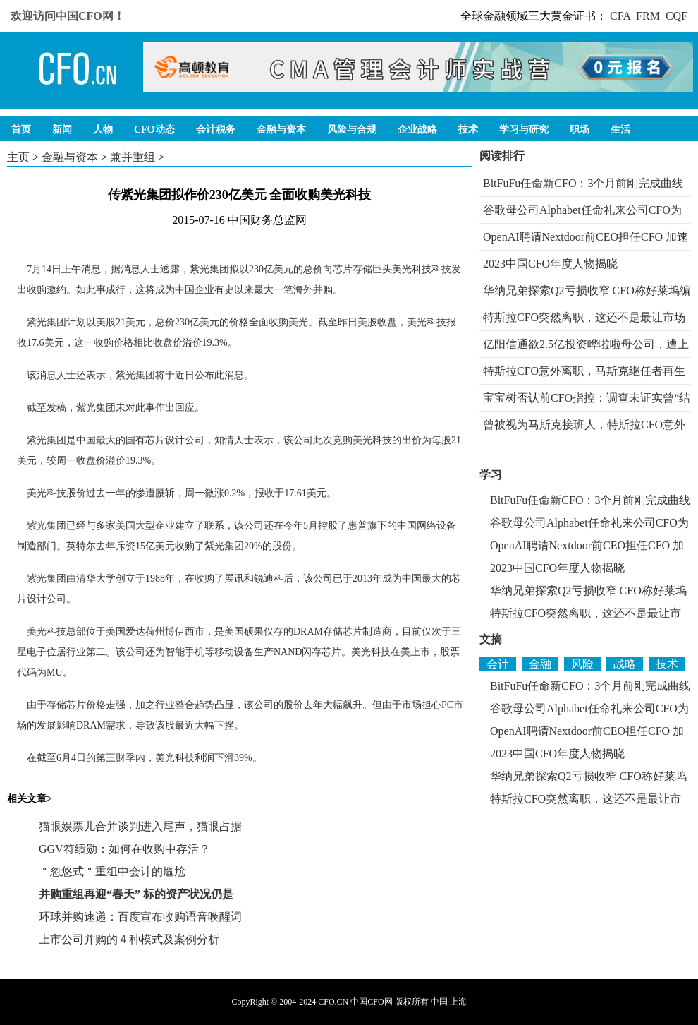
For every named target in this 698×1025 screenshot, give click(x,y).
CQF (676, 16)
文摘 (490, 639)
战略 (624, 664)
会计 (497, 664)
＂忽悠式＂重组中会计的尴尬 (112, 871)
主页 (18, 157)
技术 (667, 664)
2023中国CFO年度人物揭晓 (550, 264)
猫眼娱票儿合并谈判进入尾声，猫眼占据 (140, 826)
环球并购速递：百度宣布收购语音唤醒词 (140, 917)
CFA (620, 16)
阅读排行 (502, 156)
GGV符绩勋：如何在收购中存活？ (124, 849)
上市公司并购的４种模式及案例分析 (129, 939)
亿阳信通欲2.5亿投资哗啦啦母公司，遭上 (586, 344)
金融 (540, 664)
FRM (648, 16)
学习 (490, 475)
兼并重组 (132, 157)
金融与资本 (70, 157)
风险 (582, 664)
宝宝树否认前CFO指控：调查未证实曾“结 (586, 398)
